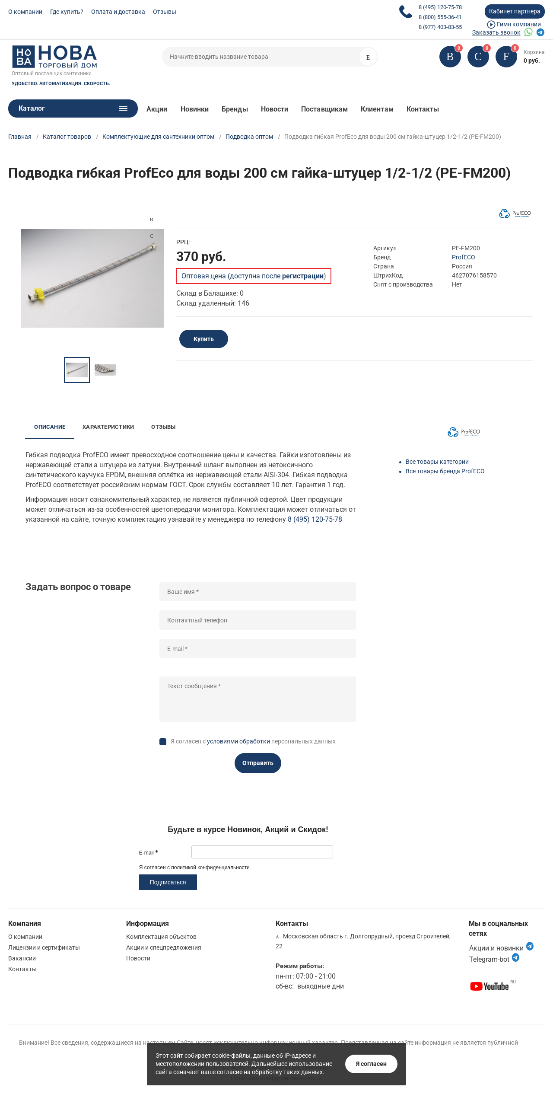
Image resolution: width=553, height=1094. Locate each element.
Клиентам (377, 109)
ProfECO (463, 257)
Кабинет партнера (514, 11)
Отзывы (164, 11)
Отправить (257, 762)
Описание (49, 427)
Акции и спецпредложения (163, 947)
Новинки (195, 109)
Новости (275, 109)
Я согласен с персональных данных (253, 741)
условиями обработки (238, 741)
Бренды (235, 109)
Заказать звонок (496, 32)
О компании (25, 11)
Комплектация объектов (161, 936)
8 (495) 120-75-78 (440, 7)
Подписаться (168, 882)
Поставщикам (324, 109)
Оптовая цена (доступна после (252, 276)
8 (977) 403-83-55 (440, 27)
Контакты (423, 109)
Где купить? (66, 11)
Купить (204, 338)
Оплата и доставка (118, 11)
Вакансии (22, 958)
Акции (156, 109)
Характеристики (108, 427)
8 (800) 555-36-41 (440, 17)
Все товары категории (437, 461)
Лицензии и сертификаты (44, 947)
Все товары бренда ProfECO (445, 471)
